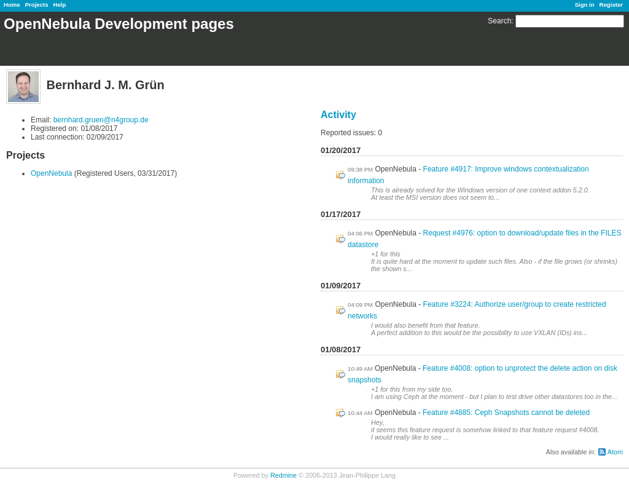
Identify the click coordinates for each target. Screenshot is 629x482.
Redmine (283, 475)
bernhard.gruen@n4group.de (101, 120)
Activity (338, 114)
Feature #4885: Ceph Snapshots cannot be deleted (506, 412)
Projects (37, 4)
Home (12, 4)
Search (499, 21)
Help (59, 4)
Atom (615, 452)
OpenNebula (51, 173)
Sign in (585, 4)
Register (611, 4)
